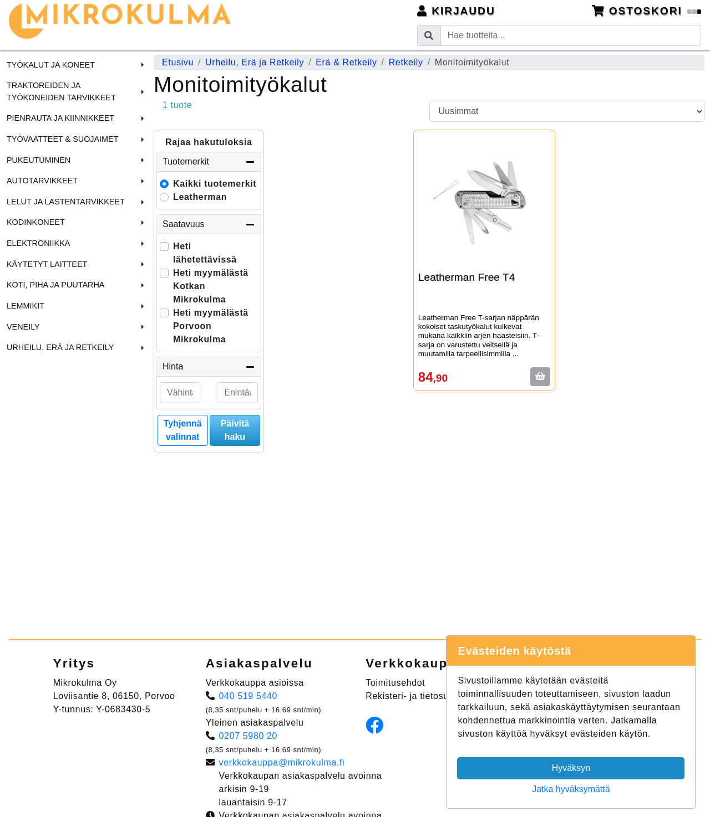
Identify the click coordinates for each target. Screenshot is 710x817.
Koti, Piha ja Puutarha (55, 284)
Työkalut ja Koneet (51, 64)
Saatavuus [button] (209, 224)
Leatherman (200, 197)
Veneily (23, 326)
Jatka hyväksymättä (571, 789)
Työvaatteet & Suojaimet (63, 139)
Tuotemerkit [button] (209, 161)
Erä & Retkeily (346, 62)
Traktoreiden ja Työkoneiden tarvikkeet (61, 91)
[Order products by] (567, 111)
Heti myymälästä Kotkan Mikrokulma (210, 286)
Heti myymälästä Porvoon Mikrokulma (210, 326)
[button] (140, 65)
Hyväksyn (571, 768)
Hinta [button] (209, 366)
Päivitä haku (235, 430)
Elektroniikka (38, 243)
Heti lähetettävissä (205, 252)
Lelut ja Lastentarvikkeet (66, 201)
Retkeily (406, 62)
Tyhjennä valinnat (183, 430)
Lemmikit (25, 305)
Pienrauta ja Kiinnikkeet (60, 118)
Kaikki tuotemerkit (214, 183)
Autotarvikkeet (42, 180)
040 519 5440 (248, 696)
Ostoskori (647, 11)
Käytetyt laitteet (47, 264)
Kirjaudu (456, 11)
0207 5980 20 (248, 736)
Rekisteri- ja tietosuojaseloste (429, 696)
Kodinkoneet (36, 222)
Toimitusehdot (395, 682)
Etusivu (178, 62)
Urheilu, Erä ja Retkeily (60, 347)
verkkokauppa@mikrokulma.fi (282, 762)
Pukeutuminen (38, 160)
